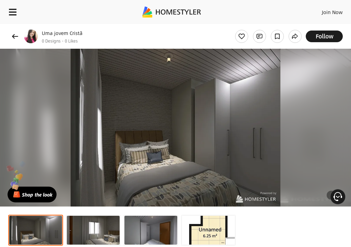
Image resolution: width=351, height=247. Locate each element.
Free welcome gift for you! (263, 27)
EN (323, 10)
